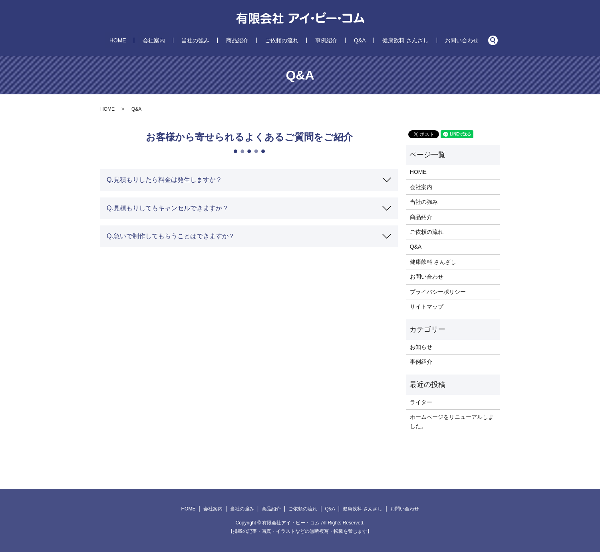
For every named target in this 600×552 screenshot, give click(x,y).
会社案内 (180, 40)
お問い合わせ (427, 40)
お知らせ (421, 347)
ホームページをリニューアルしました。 (452, 421)
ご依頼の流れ (281, 40)
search (454, 40)
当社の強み (213, 40)
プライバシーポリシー (438, 292)
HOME (152, 40)
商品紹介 (246, 40)
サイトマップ (426, 306)
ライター (421, 402)
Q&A (342, 40)
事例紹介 (317, 40)
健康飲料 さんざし (379, 40)
